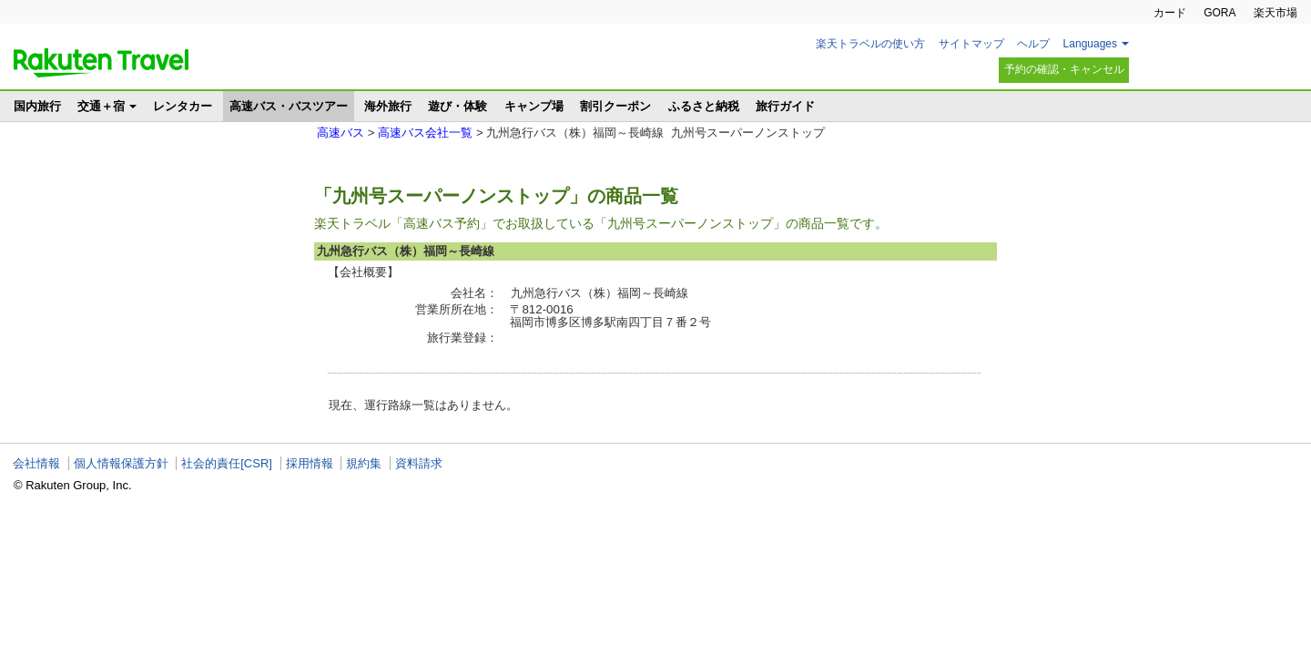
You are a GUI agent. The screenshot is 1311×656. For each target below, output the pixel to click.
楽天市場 (1275, 12)
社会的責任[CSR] (226, 463)
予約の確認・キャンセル (1064, 69)
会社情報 (36, 463)
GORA (1219, 12)
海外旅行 (388, 106)
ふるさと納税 (703, 106)
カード (1169, 12)
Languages (1090, 43)
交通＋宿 (101, 106)
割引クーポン (615, 106)
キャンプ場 (534, 106)
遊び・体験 (457, 106)
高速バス (340, 132)
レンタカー (182, 106)
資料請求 (418, 463)
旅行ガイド (785, 106)
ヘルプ (1033, 43)
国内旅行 (37, 106)
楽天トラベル (101, 62)
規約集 (363, 463)
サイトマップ (971, 43)
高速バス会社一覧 (425, 132)
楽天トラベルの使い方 (870, 43)
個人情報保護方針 (121, 463)
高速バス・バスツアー (288, 106)
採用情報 (309, 463)
